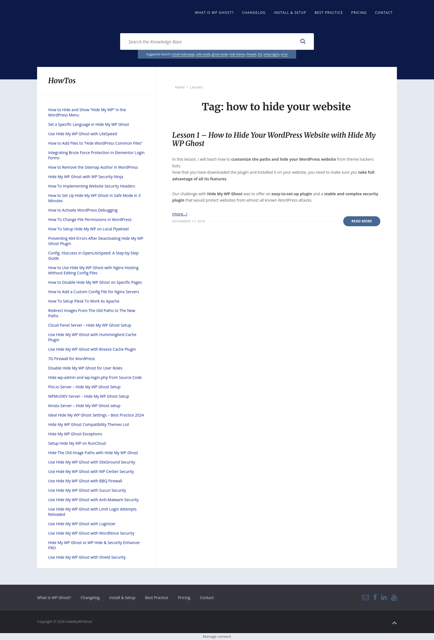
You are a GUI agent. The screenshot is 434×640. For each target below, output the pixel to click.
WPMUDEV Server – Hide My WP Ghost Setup (88, 396)
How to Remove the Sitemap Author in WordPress (93, 167)
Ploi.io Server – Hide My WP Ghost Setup (84, 386)
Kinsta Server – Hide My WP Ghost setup (84, 405)
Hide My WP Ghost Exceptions (75, 433)
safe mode (203, 54)
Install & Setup (122, 597)
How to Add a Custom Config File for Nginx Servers (93, 291)
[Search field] (217, 41)
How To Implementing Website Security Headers (91, 186)
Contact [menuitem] (384, 12)
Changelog (90, 597)
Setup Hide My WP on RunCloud (77, 443)
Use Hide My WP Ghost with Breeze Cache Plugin (92, 349)
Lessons (196, 87)
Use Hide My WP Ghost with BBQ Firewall (85, 480)
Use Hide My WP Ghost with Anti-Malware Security (93, 499)
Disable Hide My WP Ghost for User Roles (85, 368)
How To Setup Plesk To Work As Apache (83, 301)
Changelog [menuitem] (253, 12)
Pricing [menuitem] (359, 12)
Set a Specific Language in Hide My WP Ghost (88, 124)
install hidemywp (183, 54)
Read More (362, 221)
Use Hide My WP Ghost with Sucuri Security (87, 490)
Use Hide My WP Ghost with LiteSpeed (82, 133)
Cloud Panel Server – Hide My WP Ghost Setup (89, 325)
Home (180, 87)
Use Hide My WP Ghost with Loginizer (82, 523)
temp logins (271, 54)
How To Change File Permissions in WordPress (89, 219)
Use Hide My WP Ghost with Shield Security (87, 557)
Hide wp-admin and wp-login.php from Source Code (95, 377)
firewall (251, 54)
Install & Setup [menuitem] (290, 12)
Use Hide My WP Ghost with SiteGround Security (91, 462)
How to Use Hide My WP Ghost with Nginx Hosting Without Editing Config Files (93, 270)
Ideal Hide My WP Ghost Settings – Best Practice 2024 (96, 415)
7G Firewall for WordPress (71, 358)
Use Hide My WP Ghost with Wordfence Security (91, 533)
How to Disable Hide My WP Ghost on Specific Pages (95, 282)
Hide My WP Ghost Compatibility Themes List (88, 424)
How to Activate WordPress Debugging (82, 210)
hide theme (237, 54)
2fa (260, 54)
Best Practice (156, 597)
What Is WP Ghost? (54, 597)
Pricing (184, 597)
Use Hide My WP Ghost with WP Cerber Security (91, 471)
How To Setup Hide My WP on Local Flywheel (88, 228)
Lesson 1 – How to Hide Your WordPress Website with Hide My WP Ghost (275, 139)
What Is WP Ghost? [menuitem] (214, 12)
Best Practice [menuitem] (328, 12)
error (284, 54)
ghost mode (220, 54)
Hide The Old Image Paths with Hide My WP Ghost (93, 452)
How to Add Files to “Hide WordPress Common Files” (95, 143)
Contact (207, 597)
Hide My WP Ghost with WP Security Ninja (85, 176)
